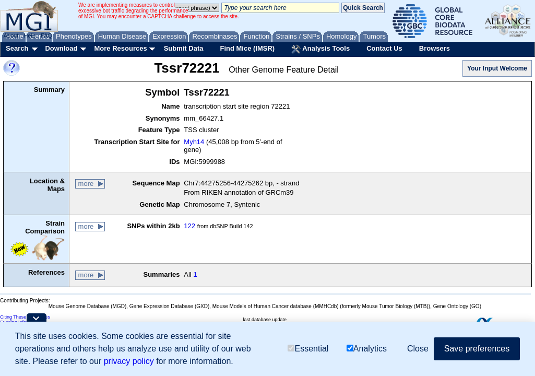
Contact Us (384, 48)
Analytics (367, 349)
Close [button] (418, 349)
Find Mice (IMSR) (247, 48)
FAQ (46, 35)
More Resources (120, 48)
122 (189, 226)
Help (29, 35)
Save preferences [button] (476, 349)
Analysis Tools (320, 49)
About (11, 35)
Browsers (434, 48)
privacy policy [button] (129, 361)
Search (17, 48)
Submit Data (184, 48)
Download (61, 48)
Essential (308, 349)
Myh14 (194, 142)
